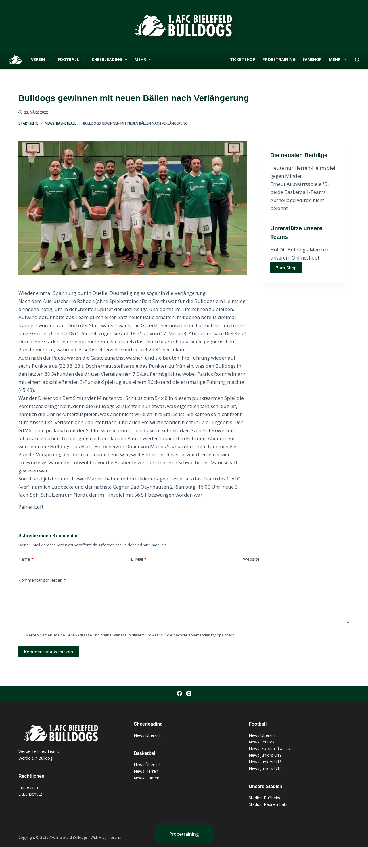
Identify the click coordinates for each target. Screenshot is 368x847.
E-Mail (138, 559)
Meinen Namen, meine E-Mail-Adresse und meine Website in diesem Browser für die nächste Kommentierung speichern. (130, 635)
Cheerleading (111, 59)
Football (72, 59)
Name (26, 559)
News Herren (146, 771)
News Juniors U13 (265, 768)
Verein (42, 59)
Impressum (28, 787)
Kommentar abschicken (48, 652)
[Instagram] (188, 693)
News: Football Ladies (269, 748)
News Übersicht (148, 735)
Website (251, 559)
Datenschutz (30, 794)
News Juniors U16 (265, 761)
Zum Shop (286, 267)
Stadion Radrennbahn (269, 804)
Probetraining (279, 59)
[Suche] (357, 60)
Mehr (144, 59)
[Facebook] (179, 693)
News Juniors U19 (265, 755)
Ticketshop (242, 59)
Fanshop (312, 59)
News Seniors (261, 742)
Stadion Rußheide (265, 797)
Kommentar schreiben (42, 580)
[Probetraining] (184, 834)
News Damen (146, 778)
